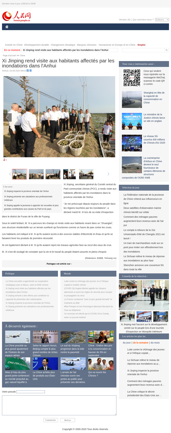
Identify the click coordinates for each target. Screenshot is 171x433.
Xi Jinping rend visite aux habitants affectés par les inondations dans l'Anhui (65, 50)
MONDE (41, 31)
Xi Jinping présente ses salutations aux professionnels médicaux (28, 198)
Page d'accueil (9, 55)
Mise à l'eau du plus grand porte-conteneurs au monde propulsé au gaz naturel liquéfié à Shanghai (17, 379)
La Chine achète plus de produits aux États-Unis (44, 375)
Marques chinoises (87, 45)
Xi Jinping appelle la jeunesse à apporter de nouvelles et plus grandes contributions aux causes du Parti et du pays (31, 207)
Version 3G (124, 19)
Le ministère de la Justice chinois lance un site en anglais (154, 117)
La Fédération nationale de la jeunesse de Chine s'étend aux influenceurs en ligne (144, 198)
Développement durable (36, 45)
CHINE (11, 31)
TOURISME (142, 31)
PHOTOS (12, 38)
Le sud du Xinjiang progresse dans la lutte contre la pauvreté (72, 348)
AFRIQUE (55, 31)
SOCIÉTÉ (99, 31)
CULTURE (84, 31)
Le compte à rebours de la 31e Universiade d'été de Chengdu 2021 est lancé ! (144, 234)
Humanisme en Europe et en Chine (117, 45)
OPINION (157, 31)
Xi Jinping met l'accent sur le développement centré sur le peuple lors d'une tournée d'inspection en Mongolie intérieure (144, 328)
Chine (22, 55)
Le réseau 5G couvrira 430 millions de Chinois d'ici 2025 (154, 139)
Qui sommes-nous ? (143, 19)
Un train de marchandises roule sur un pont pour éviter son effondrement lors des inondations (143, 247)
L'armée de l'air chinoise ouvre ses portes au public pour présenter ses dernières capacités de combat (73, 379)
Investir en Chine (14, 45)
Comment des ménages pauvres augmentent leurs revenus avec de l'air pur (144, 221)
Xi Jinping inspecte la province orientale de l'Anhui (26, 191)
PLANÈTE (114, 31)
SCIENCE (69, 31)
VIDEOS (26, 38)
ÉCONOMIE (26, 31)
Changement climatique (63, 45)
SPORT (127, 31)
